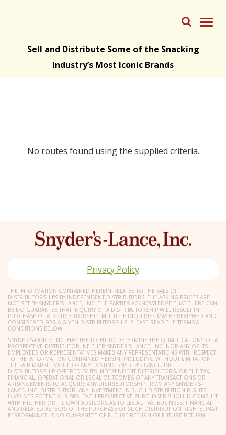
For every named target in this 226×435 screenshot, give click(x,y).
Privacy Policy (113, 269)
